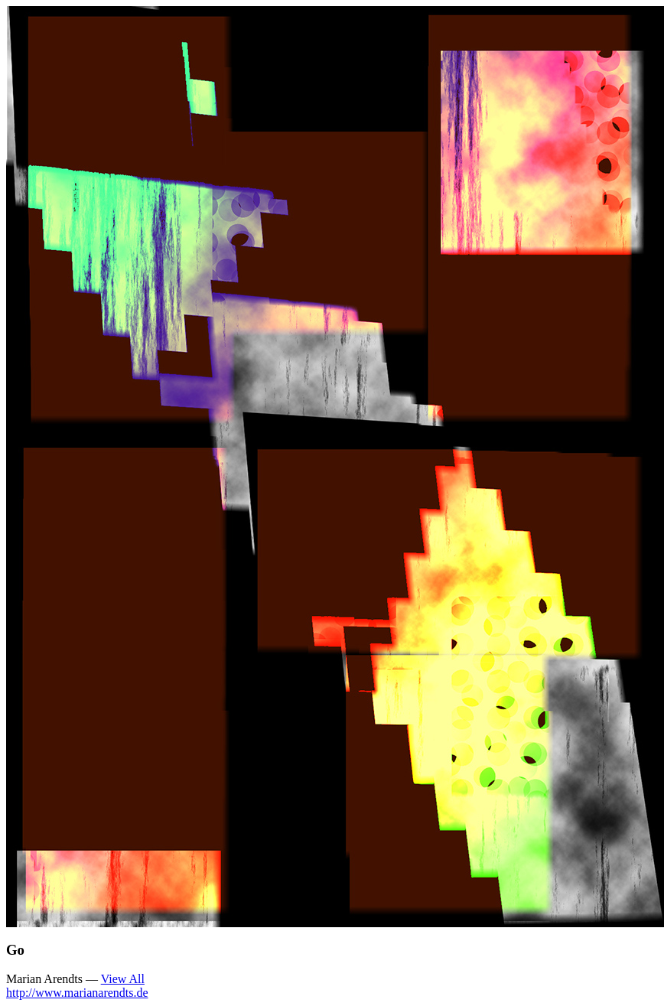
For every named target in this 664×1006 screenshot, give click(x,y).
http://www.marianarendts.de (77, 992)
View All (123, 978)
